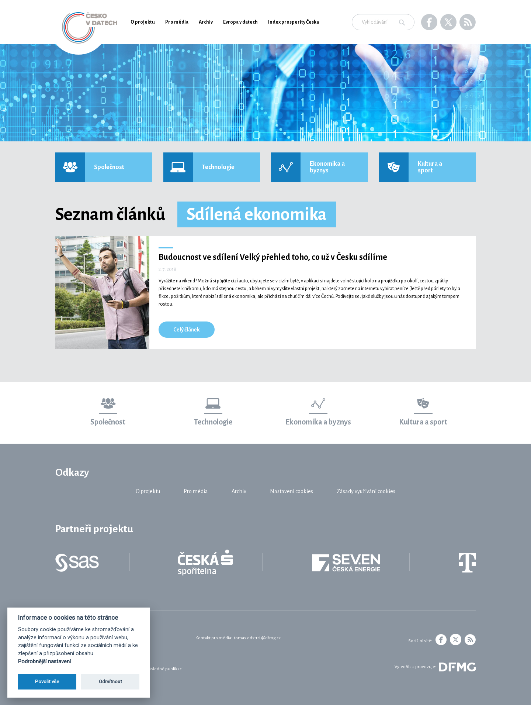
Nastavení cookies (291, 491)
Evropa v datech (240, 22)
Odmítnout (110, 681)
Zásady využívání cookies (366, 491)
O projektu (143, 22)
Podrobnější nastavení (44, 661)
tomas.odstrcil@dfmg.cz (257, 638)
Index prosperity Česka (293, 22)
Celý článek (186, 330)
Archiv (206, 22)
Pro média (176, 22)
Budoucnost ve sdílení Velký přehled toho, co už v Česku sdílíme (273, 257)
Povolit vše (47, 681)
